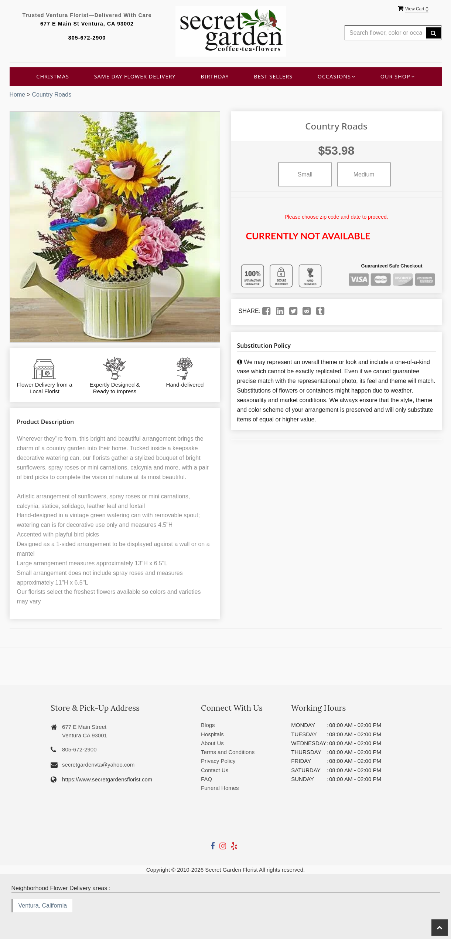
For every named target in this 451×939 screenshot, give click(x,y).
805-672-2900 (87, 38)
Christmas (52, 76)
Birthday (215, 76)
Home (17, 94)
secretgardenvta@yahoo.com (98, 764)
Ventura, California (42, 905)
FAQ (206, 779)
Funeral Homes (220, 788)
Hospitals (212, 734)
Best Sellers (273, 76)
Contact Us (214, 770)
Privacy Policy (218, 761)
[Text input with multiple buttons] (386, 33)
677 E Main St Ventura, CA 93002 (87, 24)
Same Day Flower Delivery (135, 76)
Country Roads (51, 94)
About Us (212, 743)
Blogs (208, 725)
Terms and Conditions (227, 752)
